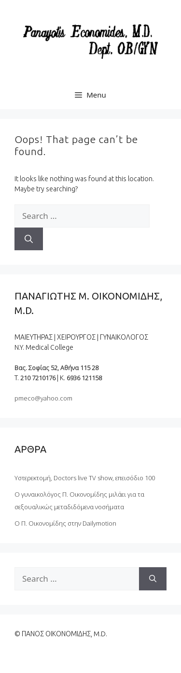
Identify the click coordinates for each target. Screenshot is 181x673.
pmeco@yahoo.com (43, 398)
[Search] (28, 239)
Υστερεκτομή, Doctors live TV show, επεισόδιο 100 (84, 477)
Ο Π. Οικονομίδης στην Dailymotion (65, 523)
